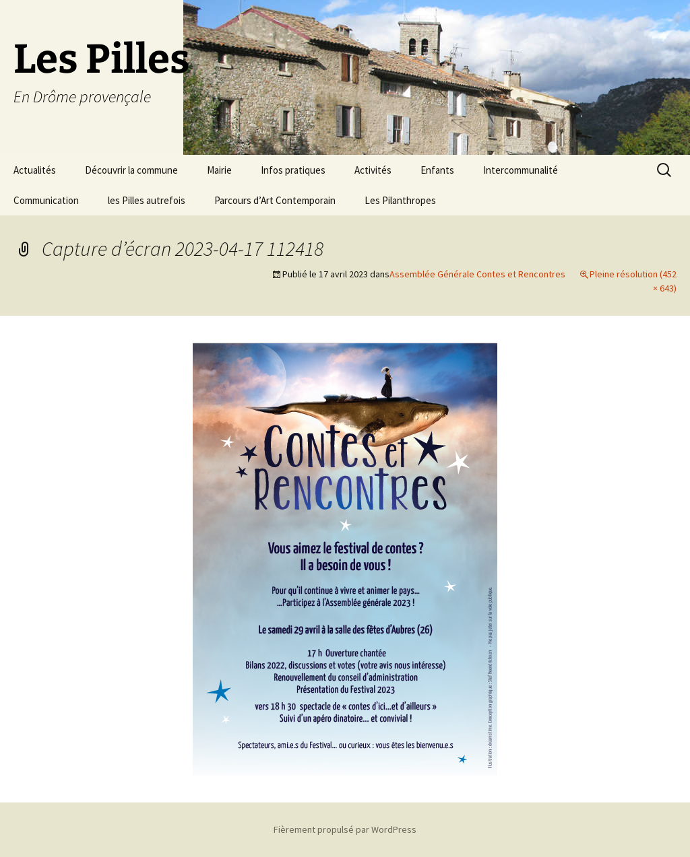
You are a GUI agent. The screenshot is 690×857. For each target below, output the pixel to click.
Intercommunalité (520, 170)
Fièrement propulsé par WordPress (345, 829)
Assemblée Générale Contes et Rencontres (477, 274)
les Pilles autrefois (146, 200)
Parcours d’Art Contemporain (275, 200)
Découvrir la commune (131, 170)
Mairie (219, 170)
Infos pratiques (293, 170)
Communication (46, 200)
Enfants (437, 170)
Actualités (34, 170)
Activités (372, 170)
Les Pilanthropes (400, 200)
